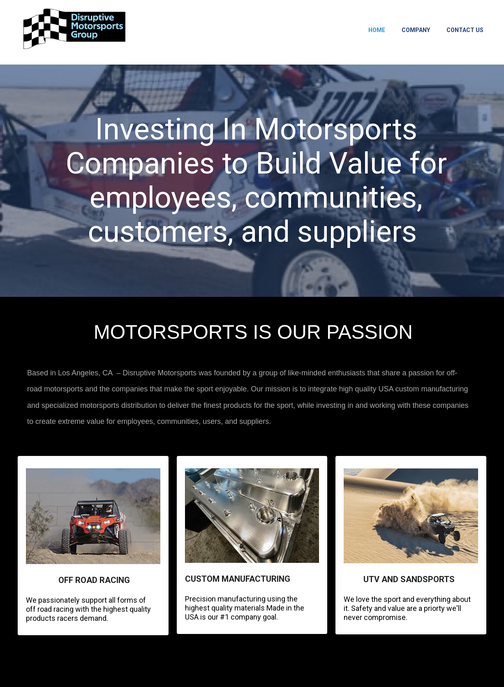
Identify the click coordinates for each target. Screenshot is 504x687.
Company (416, 30)
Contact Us (464, 30)
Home (376, 30)
